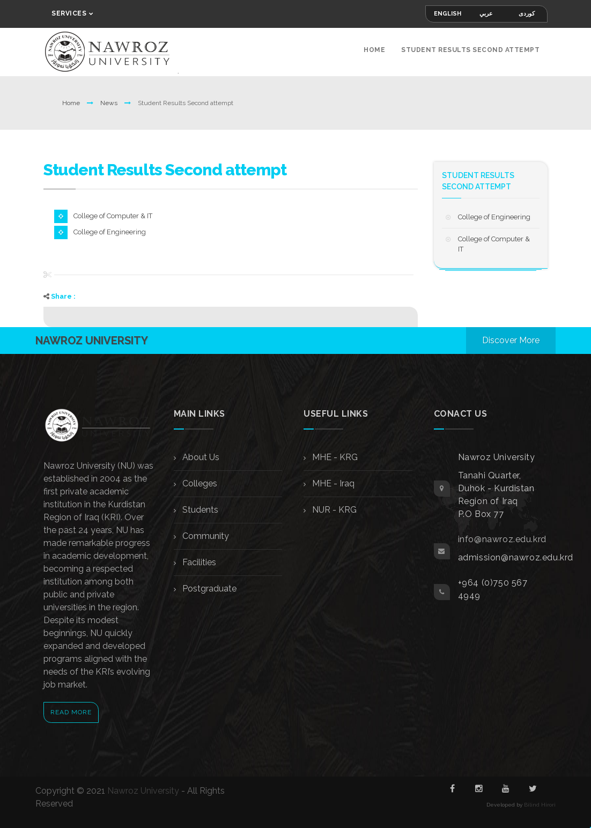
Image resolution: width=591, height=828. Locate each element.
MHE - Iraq (332, 483)
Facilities (198, 562)
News (109, 103)
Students (199, 510)
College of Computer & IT (112, 216)
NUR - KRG (333, 510)
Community (204, 536)
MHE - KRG (334, 457)
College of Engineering (109, 232)
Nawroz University (143, 791)
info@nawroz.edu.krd (502, 539)
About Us (199, 457)
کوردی (527, 13)
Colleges (198, 483)
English (447, 13)
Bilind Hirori (540, 805)
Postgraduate (208, 588)
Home (374, 50)
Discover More (511, 340)
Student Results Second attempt (470, 50)
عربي (486, 13)
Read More (71, 712)
